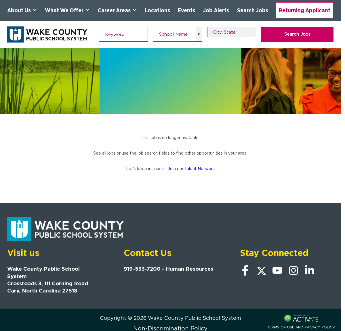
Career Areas (117, 10)
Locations (157, 10)
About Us (22, 10)
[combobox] (231, 32)
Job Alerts (216, 10)
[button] (252, 32)
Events (186, 10)
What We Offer (67, 10)
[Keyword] (123, 34)
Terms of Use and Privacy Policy (301, 327)
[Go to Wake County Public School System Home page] (47, 34)
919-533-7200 (142, 269)
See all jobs (104, 153)
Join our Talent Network (191, 168)
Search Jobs (252, 10)
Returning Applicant (304, 10)
